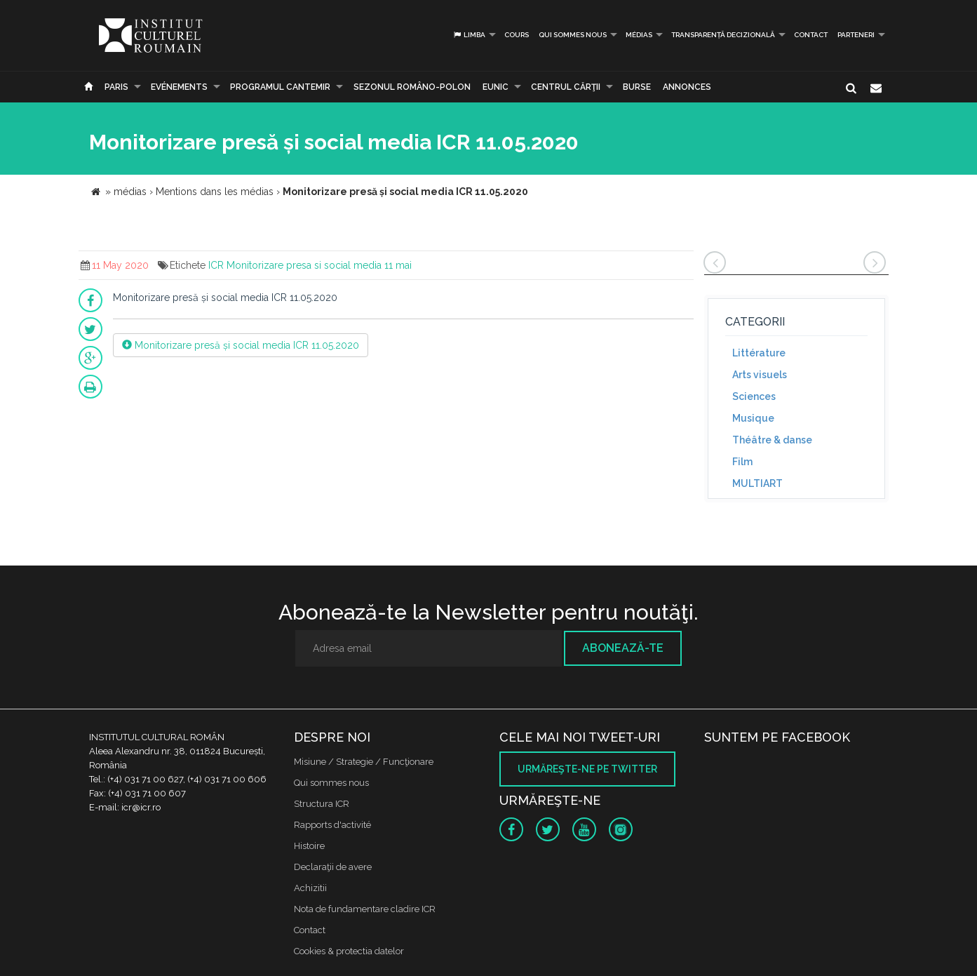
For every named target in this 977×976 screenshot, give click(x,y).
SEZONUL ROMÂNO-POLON (412, 87)
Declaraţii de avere (333, 867)
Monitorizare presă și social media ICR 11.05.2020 (240, 345)
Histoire (309, 846)
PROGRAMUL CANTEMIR (280, 87)
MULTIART (757, 483)
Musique (753, 418)
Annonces (687, 87)
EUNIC (495, 87)
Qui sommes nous (573, 35)
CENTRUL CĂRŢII (565, 87)
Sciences (754, 396)
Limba (468, 35)
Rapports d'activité (332, 825)
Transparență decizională (723, 35)
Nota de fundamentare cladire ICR (365, 909)
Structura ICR (321, 803)
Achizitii (310, 888)
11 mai (398, 265)
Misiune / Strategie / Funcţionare (363, 761)
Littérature (759, 353)
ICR (216, 265)
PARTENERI (856, 35)
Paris (116, 87)
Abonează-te (622, 648)
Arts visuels (759, 374)
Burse (637, 87)
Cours (516, 35)
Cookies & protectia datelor (349, 951)
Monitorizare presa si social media (304, 265)
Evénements (179, 87)
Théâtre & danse (772, 440)
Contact (811, 35)
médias (639, 35)
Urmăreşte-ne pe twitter (587, 769)
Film (742, 461)
